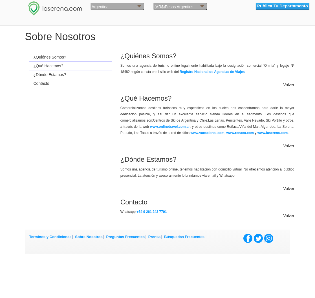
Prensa (154, 237)
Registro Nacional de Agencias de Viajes (212, 72)
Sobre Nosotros (89, 237)
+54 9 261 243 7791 (151, 212)
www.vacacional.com (207, 133)
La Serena (72, 7)
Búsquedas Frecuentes (184, 237)
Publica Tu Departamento (282, 5)
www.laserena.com (272, 133)
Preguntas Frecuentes (125, 237)
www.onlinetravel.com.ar (170, 127)
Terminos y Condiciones (50, 237)
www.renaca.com (240, 133)
